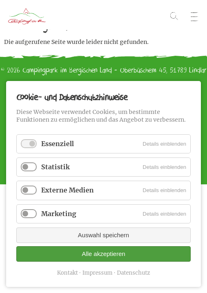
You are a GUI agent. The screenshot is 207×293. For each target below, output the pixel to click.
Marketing (58, 214)
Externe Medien (67, 190)
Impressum (97, 272)
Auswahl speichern (103, 235)
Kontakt (67, 272)
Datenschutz (133, 272)
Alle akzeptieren (104, 253)
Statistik (55, 167)
